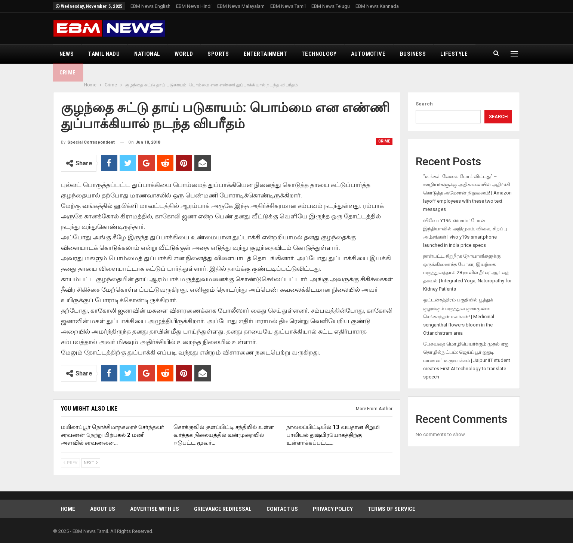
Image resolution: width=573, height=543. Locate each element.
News (66, 53)
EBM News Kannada (377, 6)
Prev (70, 462)
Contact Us (282, 509)
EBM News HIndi (194, 6)
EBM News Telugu (330, 6)
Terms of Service (391, 509)
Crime (384, 141)
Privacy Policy (333, 509)
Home (68, 509)
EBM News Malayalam (241, 6)
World (184, 53)
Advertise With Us (154, 509)
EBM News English (150, 6)
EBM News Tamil (288, 6)
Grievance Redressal (223, 509)
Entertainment (265, 53)
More (448, 53)
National (147, 53)
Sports (218, 53)
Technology (319, 53)
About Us (102, 509)
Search (424, 104)
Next (91, 462)
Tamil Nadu (104, 53)
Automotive (368, 53)
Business (413, 53)
